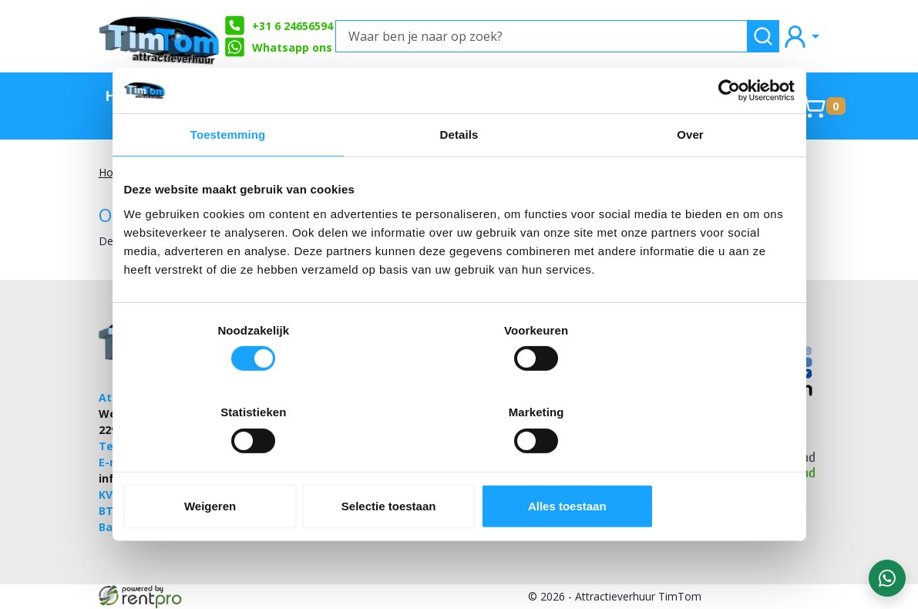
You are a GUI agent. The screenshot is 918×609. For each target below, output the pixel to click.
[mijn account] (801, 35)
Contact (754, 95)
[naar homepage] (160, 36)
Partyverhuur (517, 95)
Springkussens (647, 95)
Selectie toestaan (459, 465)
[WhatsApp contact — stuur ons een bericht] (887, 578)
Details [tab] (459, 176)
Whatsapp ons (278, 47)
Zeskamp (413, 95)
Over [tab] (690, 176)
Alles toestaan (684, 465)
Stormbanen (314, 95)
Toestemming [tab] (228, 176)
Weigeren (233, 465)
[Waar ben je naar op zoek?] (541, 36)
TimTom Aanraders (206, 106)
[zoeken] (763, 36)
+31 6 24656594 (278, 25)
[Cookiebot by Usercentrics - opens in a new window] (727, 131)
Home (127, 95)
